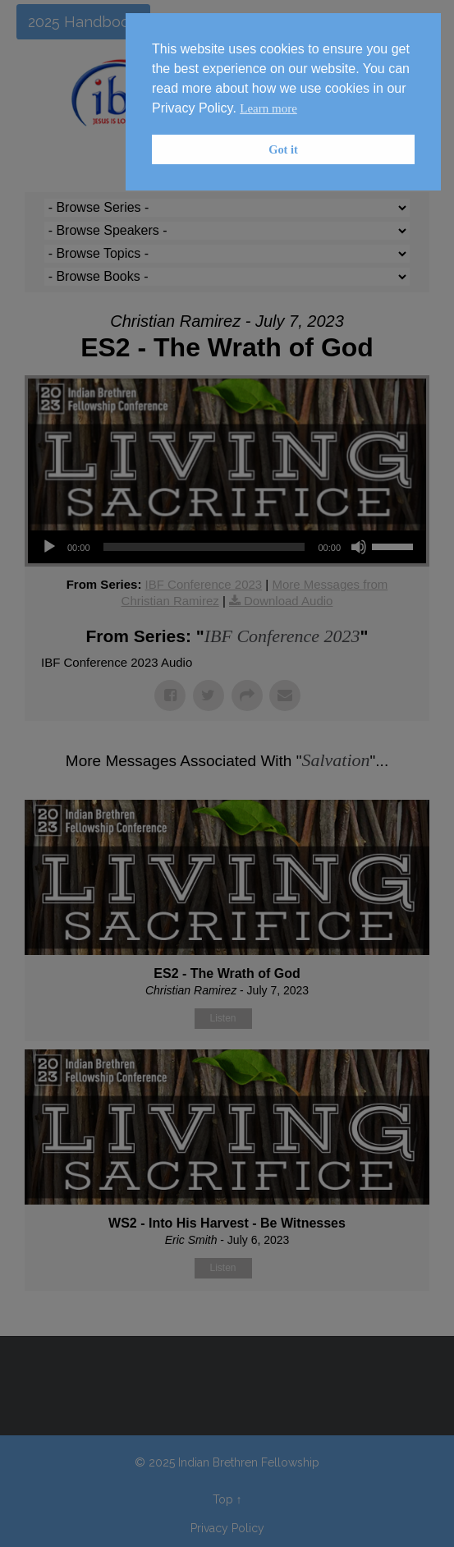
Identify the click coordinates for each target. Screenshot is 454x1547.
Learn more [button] (268, 108)
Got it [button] (283, 149)
